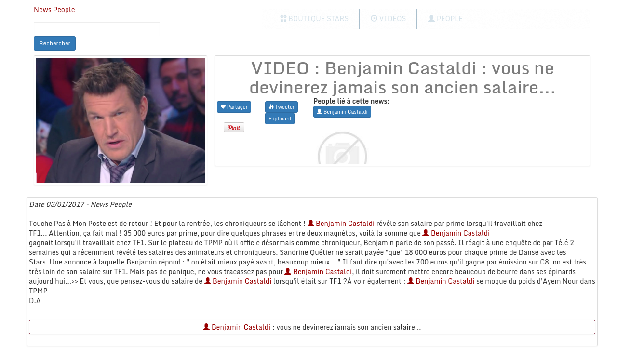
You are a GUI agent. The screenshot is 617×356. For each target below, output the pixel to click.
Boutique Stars (314, 18)
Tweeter (281, 107)
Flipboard (279, 118)
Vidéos (388, 18)
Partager (234, 107)
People (445, 18)
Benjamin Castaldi (341, 223)
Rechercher (54, 43)
